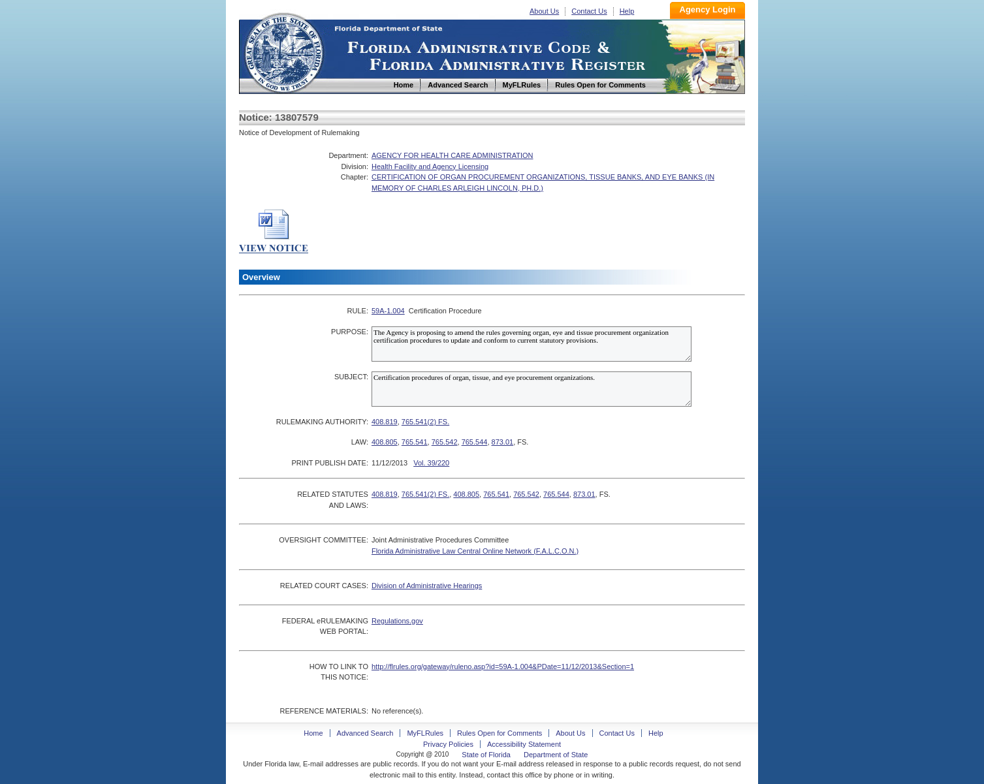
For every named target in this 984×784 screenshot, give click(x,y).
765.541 (415, 442)
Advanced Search (365, 733)
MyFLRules (425, 733)
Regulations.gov (397, 621)
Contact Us (589, 11)
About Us (544, 11)
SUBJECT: (351, 377)
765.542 (445, 442)
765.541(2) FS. (425, 422)
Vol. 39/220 (431, 463)
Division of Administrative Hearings (427, 585)
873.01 (503, 442)
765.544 (475, 442)
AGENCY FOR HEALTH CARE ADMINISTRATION (452, 155)
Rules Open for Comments (499, 733)
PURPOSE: (349, 332)
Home (283, 51)
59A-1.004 (388, 311)
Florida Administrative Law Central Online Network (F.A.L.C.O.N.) (475, 551)
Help (627, 11)
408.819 (385, 422)
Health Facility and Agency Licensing (430, 166)
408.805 (385, 442)
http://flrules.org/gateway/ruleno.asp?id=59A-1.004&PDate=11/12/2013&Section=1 (503, 666)
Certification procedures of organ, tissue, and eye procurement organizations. (531, 389)
